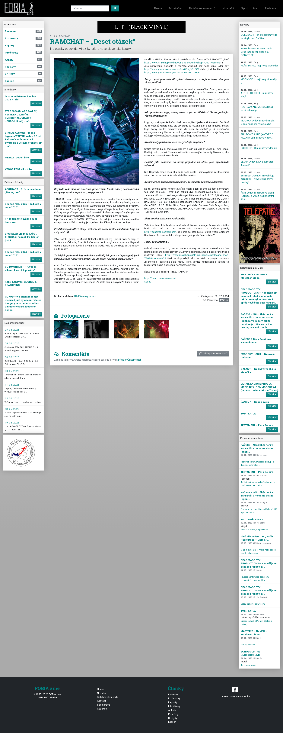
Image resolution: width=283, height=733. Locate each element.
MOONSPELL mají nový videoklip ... (259, 79)
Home (158, 8)
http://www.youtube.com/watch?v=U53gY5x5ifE (171, 69)
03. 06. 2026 (12, 329)
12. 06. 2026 (12, 398)
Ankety (172, 710)
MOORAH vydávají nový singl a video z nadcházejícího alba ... (258, 120)
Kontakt (228, 8)
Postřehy (173, 714)
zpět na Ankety (60, 36)
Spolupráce (249, 8)
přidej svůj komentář (213, 353)
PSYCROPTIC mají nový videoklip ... (259, 148)
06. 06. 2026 (12, 357)
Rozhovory (174, 698)
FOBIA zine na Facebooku (236, 692)
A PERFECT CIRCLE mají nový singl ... (257, 93)
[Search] (90, 8)
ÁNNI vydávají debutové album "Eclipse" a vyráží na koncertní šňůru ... (258, 194)
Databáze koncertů (202, 8)
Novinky (175, 8)
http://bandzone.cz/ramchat (160, 231)
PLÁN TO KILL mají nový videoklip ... (259, 65)
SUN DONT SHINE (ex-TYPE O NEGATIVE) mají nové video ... (257, 134)
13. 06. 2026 (12, 408)
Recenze (173, 694)
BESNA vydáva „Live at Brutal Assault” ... (257, 161)
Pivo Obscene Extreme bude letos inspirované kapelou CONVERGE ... (256, 50)
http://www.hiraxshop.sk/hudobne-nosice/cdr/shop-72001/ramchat (182, 62)
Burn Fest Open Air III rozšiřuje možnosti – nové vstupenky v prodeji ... (257, 177)
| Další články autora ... (86, 296)
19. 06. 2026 (12, 422)
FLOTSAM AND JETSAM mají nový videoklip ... (257, 106)
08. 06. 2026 (12, 370)
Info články (174, 706)
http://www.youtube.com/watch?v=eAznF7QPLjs (171, 72)
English (172, 721)
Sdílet (147, 281)
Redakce (270, 8)
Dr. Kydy (172, 717)
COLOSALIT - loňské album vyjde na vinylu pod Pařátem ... (259, 34)
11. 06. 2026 (12, 384)
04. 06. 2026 (12, 343)
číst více (36, 103)
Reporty (172, 702)
